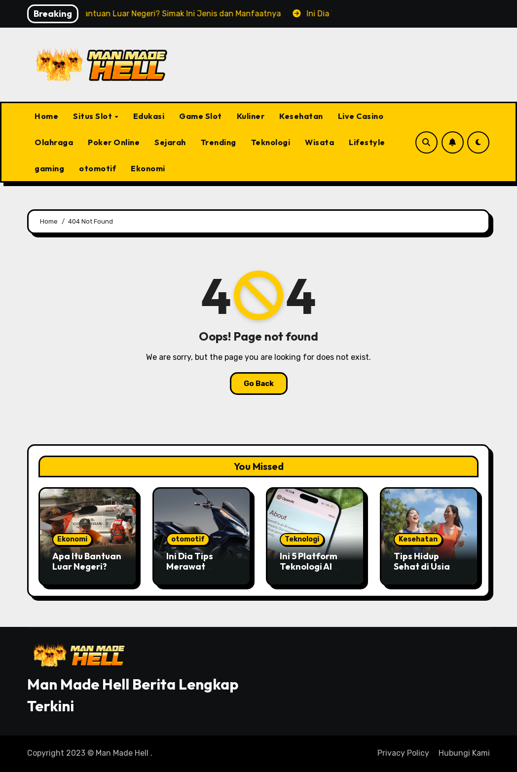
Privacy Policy (403, 753)
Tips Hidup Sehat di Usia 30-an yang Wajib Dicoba (422, 572)
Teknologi (271, 142)
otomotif (97, 168)
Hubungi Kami (464, 753)
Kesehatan (301, 116)
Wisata (319, 142)
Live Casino (361, 116)
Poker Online (114, 142)
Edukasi (149, 116)
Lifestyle (367, 142)
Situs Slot (93, 116)
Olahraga (54, 142)
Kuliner (251, 116)
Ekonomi (148, 168)
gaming (49, 168)
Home (46, 116)
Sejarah (170, 142)
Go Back (259, 383)
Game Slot (200, 116)
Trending (218, 142)
